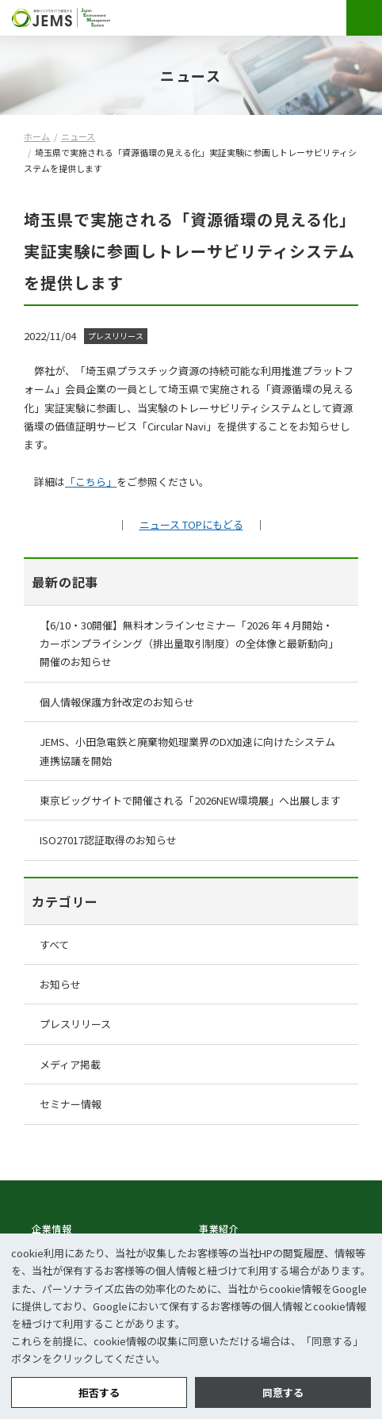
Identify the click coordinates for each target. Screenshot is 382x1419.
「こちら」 (91, 481)
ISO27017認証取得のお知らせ (108, 839)
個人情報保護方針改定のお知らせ (117, 702)
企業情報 (51, 1228)
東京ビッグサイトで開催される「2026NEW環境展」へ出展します (190, 800)
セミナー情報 (70, 1103)
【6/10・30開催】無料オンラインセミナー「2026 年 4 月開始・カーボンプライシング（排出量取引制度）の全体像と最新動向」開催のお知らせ (189, 644)
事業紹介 (219, 1228)
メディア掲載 (70, 1064)
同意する (283, 1392)
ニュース (78, 136)
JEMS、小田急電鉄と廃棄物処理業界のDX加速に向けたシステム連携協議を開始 (187, 750)
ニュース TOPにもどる (191, 524)
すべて (54, 944)
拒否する (99, 1392)
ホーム (37, 136)
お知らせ (60, 984)
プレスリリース (75, 1023)
